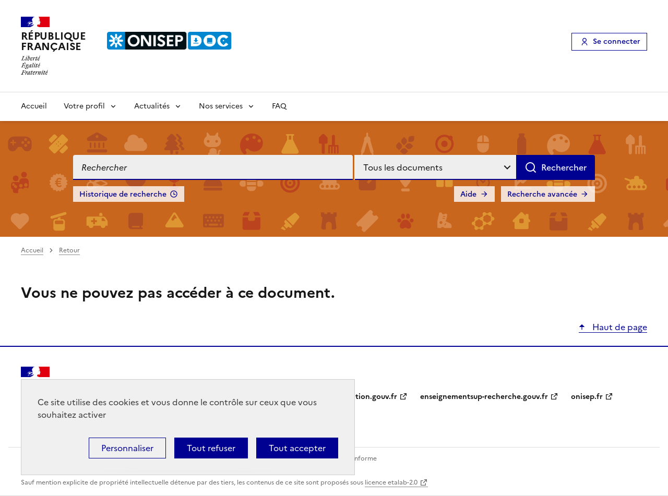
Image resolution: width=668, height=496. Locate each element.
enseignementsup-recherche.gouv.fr (484, 396)
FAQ (279, 106)
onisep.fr (587, 396)
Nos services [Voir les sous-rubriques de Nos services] (221, 106)
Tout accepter (297, 448)
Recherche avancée (542, 194)
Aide (468, 194)
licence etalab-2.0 (391, 482)
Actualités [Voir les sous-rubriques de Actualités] (152, 106)
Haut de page (618, 327)
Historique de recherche (122, 194)
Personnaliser (127, 448)
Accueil (34, 106)
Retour (69, 250)
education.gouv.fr (365, 396)
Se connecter (616, 41)
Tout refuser (211, 448)
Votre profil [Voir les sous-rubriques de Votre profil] (84, 106)
